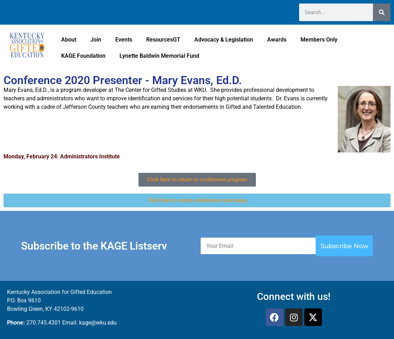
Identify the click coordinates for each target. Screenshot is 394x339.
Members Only (319, 39)
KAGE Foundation (83, 55)
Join (95, 39)
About (68, 39)
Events (123, 39)
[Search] (381, 12)
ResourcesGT (163, 39)
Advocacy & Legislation (223, 39)
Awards (276, 39)
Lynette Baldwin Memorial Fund (159, 55)
